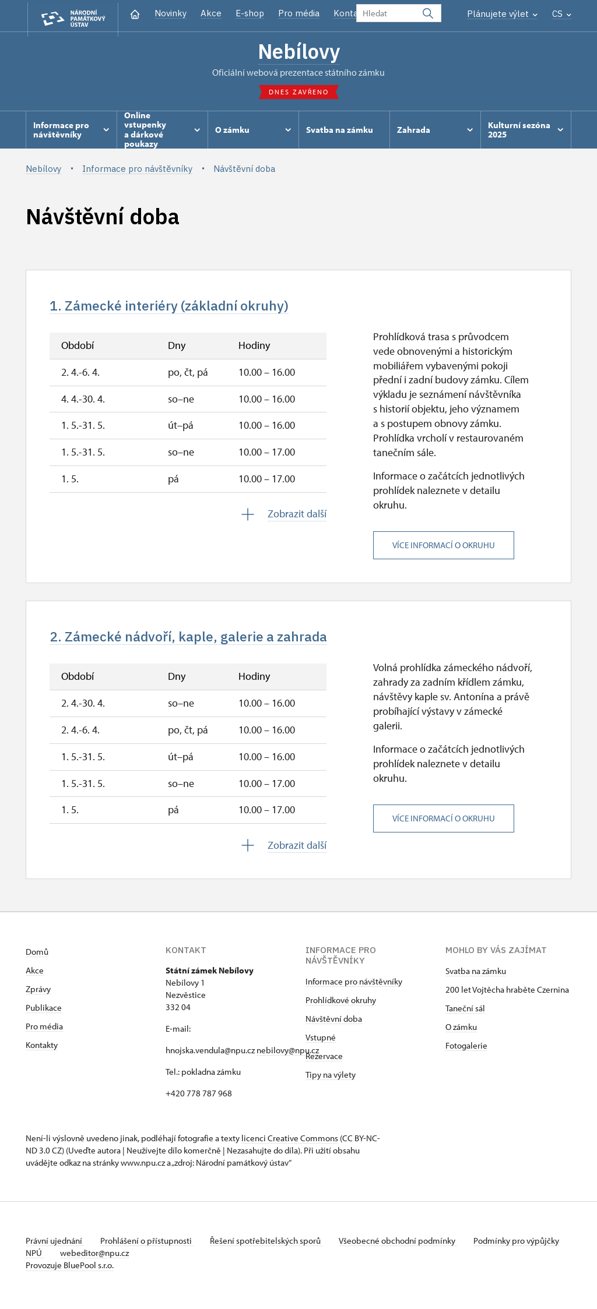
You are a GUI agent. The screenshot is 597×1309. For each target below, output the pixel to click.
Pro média (298, 13)
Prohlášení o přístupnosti (149, 1245)
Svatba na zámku (475, 976)
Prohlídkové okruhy (340, 1005)
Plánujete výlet (502, 13)
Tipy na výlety (330, 1079)
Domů (37, 956)
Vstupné (320, 1042)
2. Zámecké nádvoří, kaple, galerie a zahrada (201, 640)
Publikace (44, 1012)
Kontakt (350, 13)
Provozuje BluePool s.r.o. (70, 1270)
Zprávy (38, 994)
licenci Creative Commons (289, 1143)
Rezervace (324, 1061)
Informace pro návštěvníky (353, 986)
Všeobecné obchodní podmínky (405, 1245)
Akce (211, 13)
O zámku (461, 1032)
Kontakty (42, 1050)
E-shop (250, 13)
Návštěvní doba (333, 1023)
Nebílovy (298, 52)
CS (561, 13)
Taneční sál (465, 1013)
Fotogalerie (466, 1050)
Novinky (170, 13)
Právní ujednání (55, 1245)
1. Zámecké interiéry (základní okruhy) (180, 308)
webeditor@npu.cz (131, 1258)
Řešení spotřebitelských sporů (271, 1245)
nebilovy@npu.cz (288, 1055)
